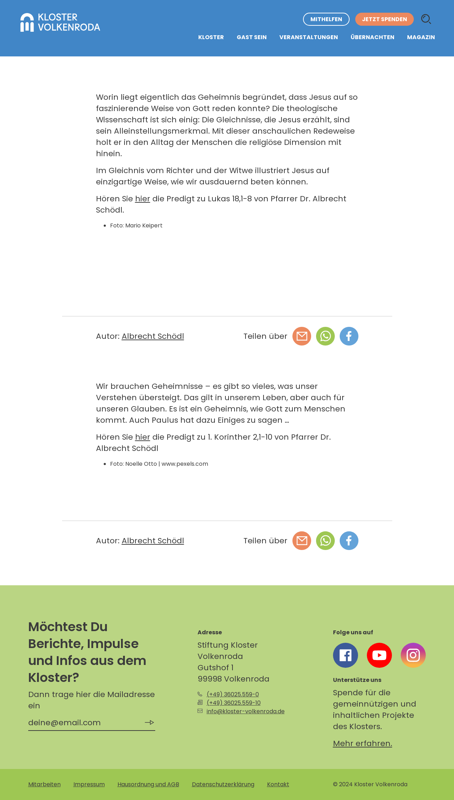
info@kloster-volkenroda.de (246, 711)
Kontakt (278, 784)
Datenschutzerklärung (223, 784)
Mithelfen (326, 19)
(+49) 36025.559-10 (234, 703)
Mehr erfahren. (362, 743)
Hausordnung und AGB (148, 784)
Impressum (89, 784)
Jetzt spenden (384, 19)
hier (142, 198)
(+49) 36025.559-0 (233, 694)
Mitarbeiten (44, 784)
